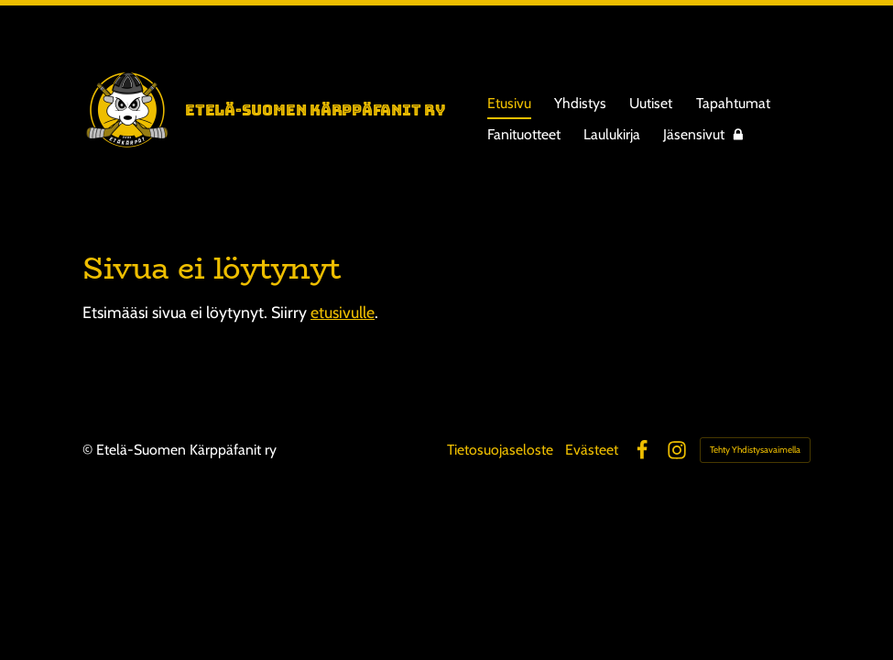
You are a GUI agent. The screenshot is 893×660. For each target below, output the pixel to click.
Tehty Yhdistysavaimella (755, 450)
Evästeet (591, 450)
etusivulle (342, 312)
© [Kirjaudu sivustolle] (89, 449)
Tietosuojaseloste (500, 450)
